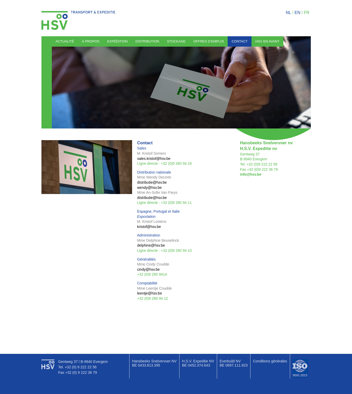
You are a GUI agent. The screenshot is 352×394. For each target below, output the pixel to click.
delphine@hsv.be (151, 245)
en (297, 12)
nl (288, 12)
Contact (240, 41)
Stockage (176, 41)
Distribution (147, 41)
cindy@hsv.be (148, 269)
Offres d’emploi (208, 41)
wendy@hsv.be (149, 187)
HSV (78, 20)
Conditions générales (270, 361)
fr (306, 12)
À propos (90, 41)
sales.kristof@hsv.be (153, 158)
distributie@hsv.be (152, 182)
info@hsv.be (251, 174)
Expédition (117, 41)
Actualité (65, 41)
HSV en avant (267, 41)
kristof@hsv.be (149, 227)
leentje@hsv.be (149, 293)
